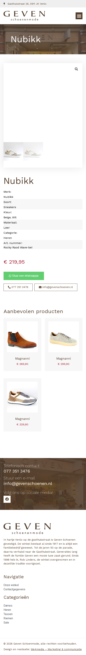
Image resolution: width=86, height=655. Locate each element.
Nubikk (8, 197)
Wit (14, 217)
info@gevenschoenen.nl (28, 483)
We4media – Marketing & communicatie (56, 649)
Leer (7, 227)
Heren (8, 238)
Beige (7, 217)
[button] (79, 15)
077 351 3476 (17, 471)
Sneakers (10, 207)
